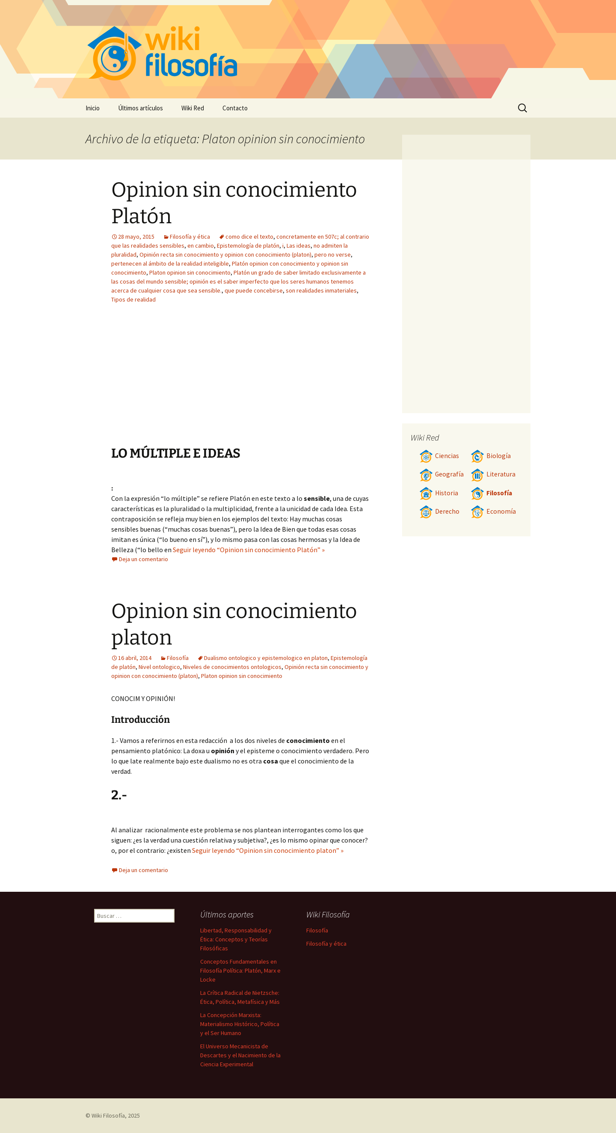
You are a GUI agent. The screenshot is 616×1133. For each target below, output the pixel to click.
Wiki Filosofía (108, 1115)
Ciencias (439, 456)
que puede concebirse (254, 290)
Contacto (235, 108)
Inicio (93, 108)
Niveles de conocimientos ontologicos (232, 667)
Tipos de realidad (133, 299)
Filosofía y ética (190, 236)
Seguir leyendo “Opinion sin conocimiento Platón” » (249, 549)
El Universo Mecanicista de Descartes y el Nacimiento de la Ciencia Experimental (240, 1055)
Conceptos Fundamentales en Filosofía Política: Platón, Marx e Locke (240, 970)
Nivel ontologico (159, 667)
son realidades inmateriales (321, 290)
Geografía (441, 474)
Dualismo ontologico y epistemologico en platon (266, 658)
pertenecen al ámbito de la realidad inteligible (170, 263)
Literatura (493, 474)
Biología (491, 456)
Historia (438, 493)
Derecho (439, 511)
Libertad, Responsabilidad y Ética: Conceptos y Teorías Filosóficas (236, 939)
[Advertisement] (187, 381)
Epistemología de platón (248, 245)
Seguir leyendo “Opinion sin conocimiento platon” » (268, 850)
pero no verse (332, 254)
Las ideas (299, 245)
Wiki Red (192, 108)
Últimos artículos (140, 108)
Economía (493, 511)
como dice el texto (249, 236)
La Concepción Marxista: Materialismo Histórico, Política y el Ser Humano (239, 1024)
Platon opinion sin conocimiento (190, 272)
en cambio (200, 245)
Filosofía (178, 658)
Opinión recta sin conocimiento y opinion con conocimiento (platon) (225, 254)
